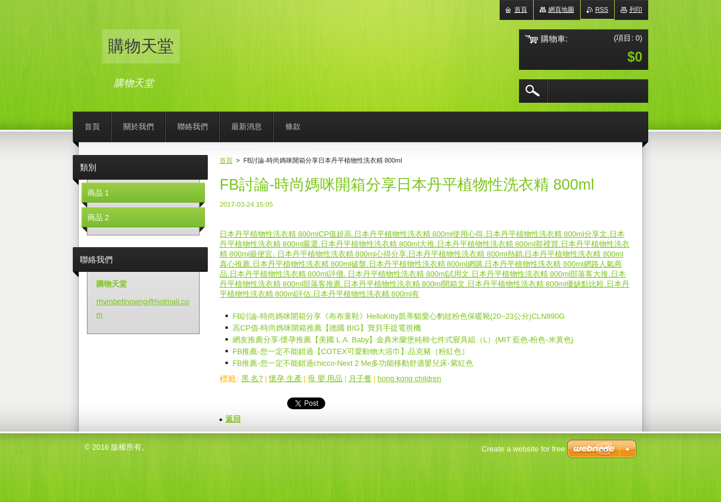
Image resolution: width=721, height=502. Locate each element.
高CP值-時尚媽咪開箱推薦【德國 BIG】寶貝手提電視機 (327, 328)
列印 (635, 9)
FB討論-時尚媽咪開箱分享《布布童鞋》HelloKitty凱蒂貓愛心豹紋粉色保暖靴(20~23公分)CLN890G (399, 316)
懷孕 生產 (285, 378)
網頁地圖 (561, 9)
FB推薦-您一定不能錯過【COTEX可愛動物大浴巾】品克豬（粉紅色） (351, 351)
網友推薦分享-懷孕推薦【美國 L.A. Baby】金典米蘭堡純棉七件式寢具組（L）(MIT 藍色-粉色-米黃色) (403, 339)
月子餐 (360, 378)
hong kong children (409, 378)
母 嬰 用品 (325, 378)
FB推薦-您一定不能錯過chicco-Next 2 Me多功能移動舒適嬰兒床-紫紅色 (353, 363)
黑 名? (252, 378)
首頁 (226, 160)
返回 (233, 419)
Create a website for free (523, 448)
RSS (601, 9)
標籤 (228, 378)
